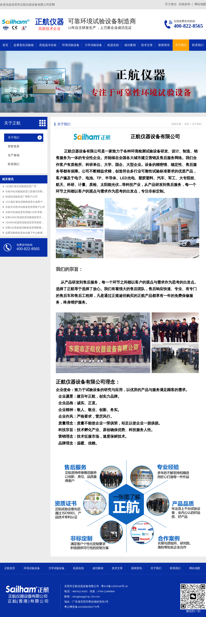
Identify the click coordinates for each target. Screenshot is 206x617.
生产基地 (13, 155)
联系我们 (198, 45)
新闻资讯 (164, 45)
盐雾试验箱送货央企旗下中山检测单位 (26, 232)
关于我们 (181, 45)
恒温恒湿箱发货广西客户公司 (21, 196)
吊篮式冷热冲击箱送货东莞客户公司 (25, 207)
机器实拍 (113, 45)
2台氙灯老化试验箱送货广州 (20, 186)
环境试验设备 (70, 45)
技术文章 (147, 45)
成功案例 (130, 45)
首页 (5, 45)
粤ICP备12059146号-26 (114, 586)
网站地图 (200, 4)
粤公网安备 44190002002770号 (81, 606)
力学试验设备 (93, 45)
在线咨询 (184, 4)
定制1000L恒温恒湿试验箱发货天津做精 (27, 217)
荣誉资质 (13, 146)
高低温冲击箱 (47, 45)
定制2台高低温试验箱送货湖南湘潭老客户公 (29, 227)
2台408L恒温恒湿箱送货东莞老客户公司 (27, 222)
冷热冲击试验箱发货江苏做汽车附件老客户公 (30, 191)
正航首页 (9, 568)
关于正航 (12, 123)
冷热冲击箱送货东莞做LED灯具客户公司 (27, 212)
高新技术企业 (49, 29)
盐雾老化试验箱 (24, 45)
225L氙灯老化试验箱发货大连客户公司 (26, 201)
